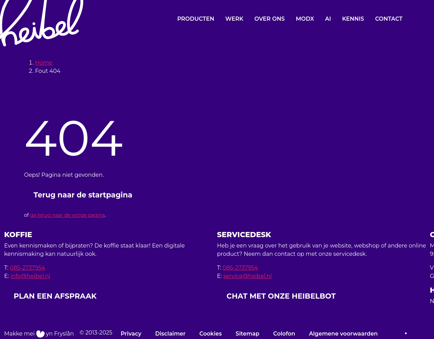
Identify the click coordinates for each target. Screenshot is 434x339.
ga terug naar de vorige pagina (67, 215)
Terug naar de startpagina (83, 195)
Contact (389, 19)
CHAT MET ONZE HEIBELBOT (281, 296)
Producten (195, 19)
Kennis (353, 19)
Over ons (270, 19)
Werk (234, 19)
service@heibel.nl (247, 276)
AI (328, 19)
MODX (305, 19)
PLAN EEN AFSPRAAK (55, 296)
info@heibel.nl (30, 276)
